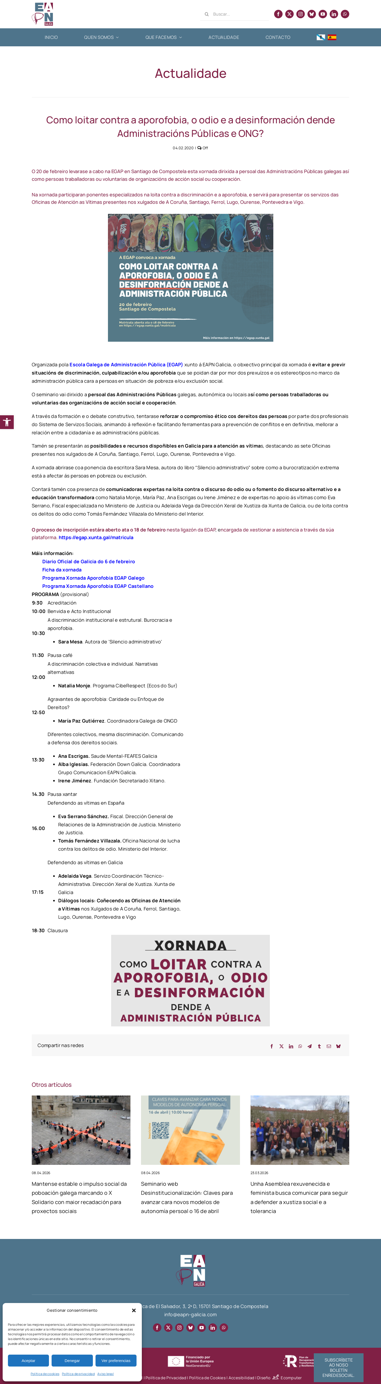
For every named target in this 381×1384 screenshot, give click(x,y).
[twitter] (289, 14)
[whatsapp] (345, 14)
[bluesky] (311, 14)
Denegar (72, 1360)
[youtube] (323, 14)
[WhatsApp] (300, 1046)
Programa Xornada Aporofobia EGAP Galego (93, 578)
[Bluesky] (338, 1046)
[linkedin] (334, 14)
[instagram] (300, 14)
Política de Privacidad (166, 1378)
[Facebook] (271, 1046)
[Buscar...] (234, 14)
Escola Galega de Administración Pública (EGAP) (126, 364)
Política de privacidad (78, 1374)
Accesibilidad (242, 1378)
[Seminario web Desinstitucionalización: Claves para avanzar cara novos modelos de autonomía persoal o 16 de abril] (190, 1099)
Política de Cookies (207, 1378)
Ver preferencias (116, 1360)
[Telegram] (309, 1046)
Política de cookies (45, 1374)
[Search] (206, 14)
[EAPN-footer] (190, 1257)
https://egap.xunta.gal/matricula (96, 537)
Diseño (269, 1378)
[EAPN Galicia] (42, 5)
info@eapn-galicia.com (190, 1314)
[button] (7, 422)
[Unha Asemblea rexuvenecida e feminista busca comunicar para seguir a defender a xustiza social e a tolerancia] (300, 1099)
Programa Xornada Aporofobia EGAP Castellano (98, 586)
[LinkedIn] (291, 1046)
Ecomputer (291, 1378)
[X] (281, 1046)
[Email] (329, 1046)
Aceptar (28, 1360)
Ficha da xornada (61, 569)
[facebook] (278, 14)
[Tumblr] (319, 1046)
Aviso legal (105, 1374)
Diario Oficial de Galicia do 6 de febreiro (88, 561)
